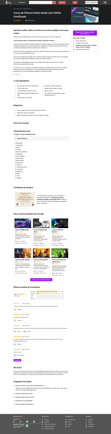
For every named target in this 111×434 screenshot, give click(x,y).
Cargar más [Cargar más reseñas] (17, 360)
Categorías (22, 2)
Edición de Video (27, 8)
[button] (41, 74)
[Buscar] (54, 2)
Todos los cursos (18, 8)
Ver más (17, 74)
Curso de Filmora (22, 138)
